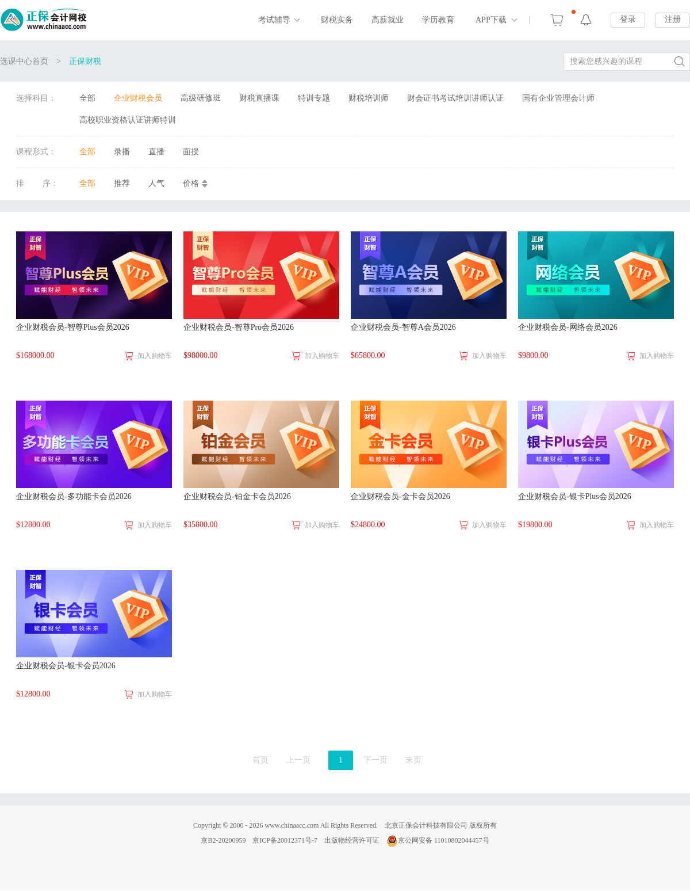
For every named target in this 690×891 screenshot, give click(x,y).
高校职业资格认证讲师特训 (127, 120)
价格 (191, 183)
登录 (628, 19)
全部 (87, 98)
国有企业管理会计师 (558, 98)
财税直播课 (259, 98)
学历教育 (438, 20)
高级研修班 (201, 98)
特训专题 (314, 98)
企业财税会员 (138, 98)
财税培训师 (368, 98)
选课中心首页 (24, 61)
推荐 (122, 183)
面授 (191, 151)
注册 (673, 19)
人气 (156, 183)
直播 (156, 151)
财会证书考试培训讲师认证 (455, 98)
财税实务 (337, 20)
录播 (122, 151)
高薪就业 (387, 20)
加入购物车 (154, 356)
